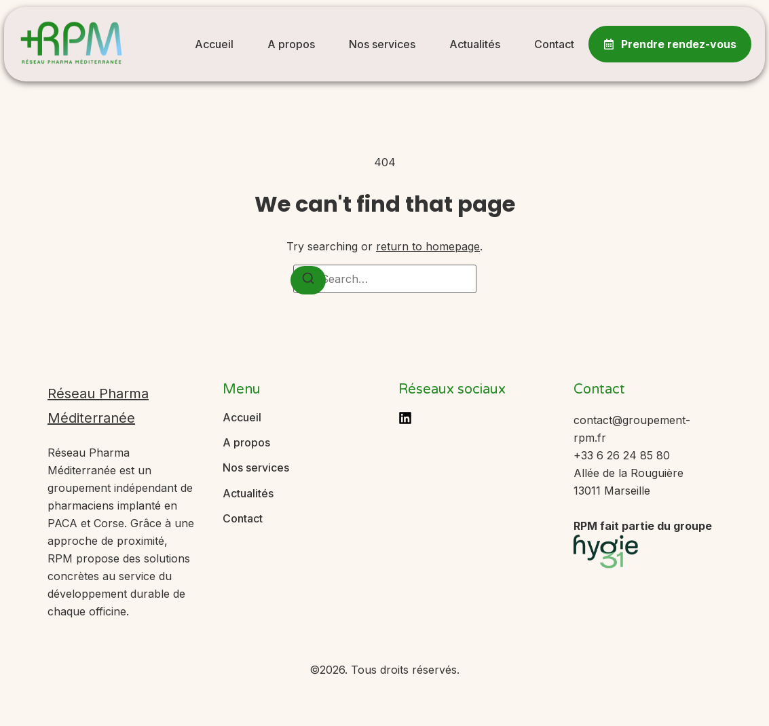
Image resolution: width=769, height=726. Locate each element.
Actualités (474, 44)
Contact (554, 44)
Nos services (382, 44)
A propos (291, 44)
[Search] (308, 280)
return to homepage (428, 246)
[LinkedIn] (405, 418)
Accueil (214, 44)
